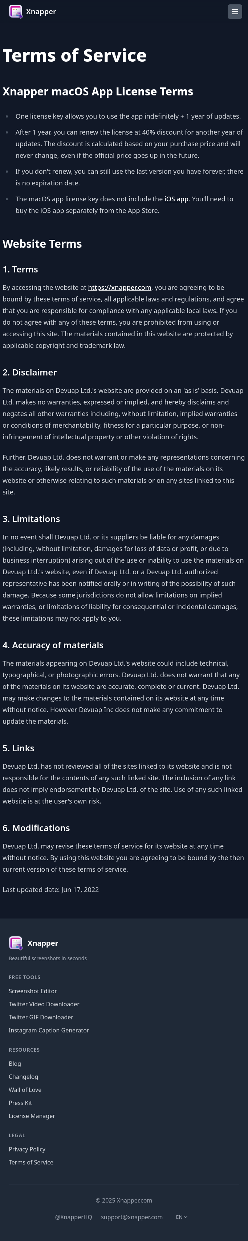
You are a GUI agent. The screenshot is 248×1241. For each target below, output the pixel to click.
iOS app (176, 198)
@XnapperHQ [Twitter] (73, 1217)
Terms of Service (31, 1162)
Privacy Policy (27, 1149)
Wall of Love (25, 1090)
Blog (15, 1064)
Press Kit (20, 1103)
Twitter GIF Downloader (41, 1017)
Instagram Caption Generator (49, 1030)
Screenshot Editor (33, 991)
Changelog (23, 1077)
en (184, 1218)
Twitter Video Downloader (44, 1004)
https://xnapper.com (119, 287)
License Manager (32, 1116)
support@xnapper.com (132, 1217)
